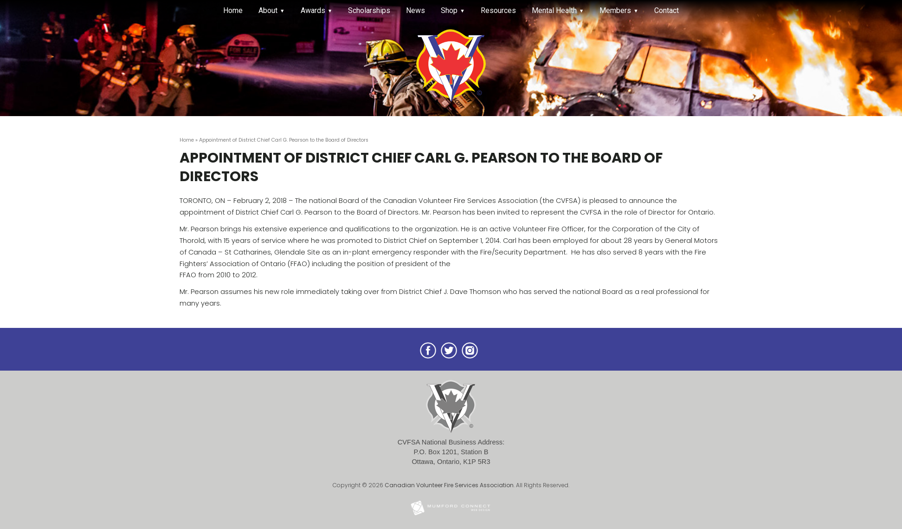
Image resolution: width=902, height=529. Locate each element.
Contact (666, 10)
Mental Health (554, 10)
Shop (449, 10)
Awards (313, 10)
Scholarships (369, 10)
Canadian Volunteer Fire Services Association (449, 485)
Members (615, 10)
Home (233, 10)
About (267, 10)
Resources (498, 10)
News (415, 10)
